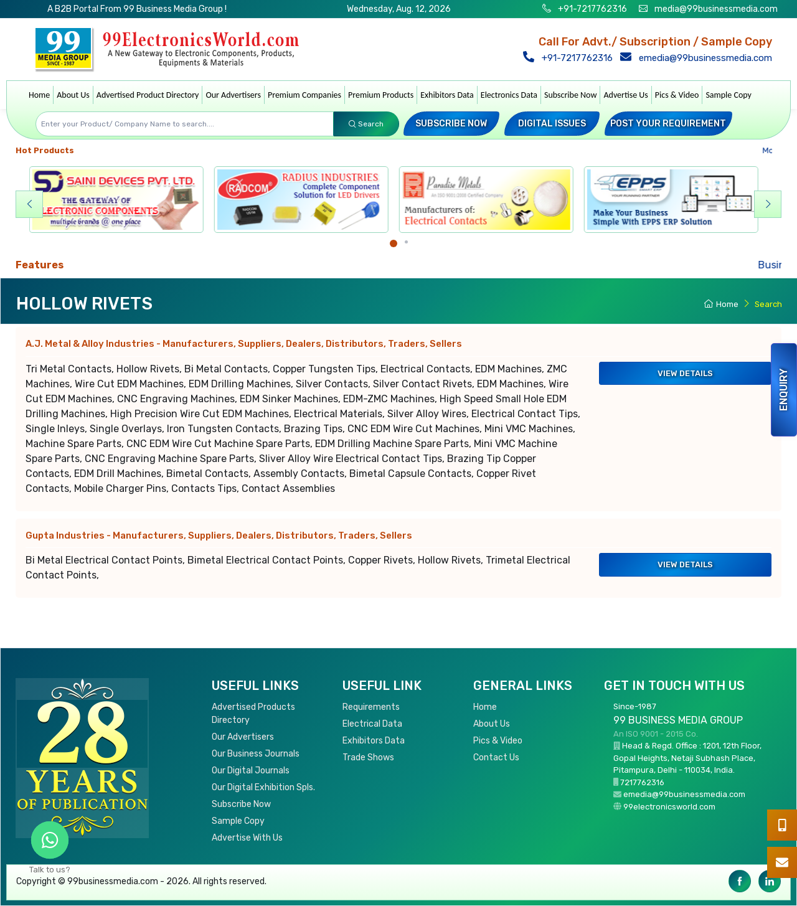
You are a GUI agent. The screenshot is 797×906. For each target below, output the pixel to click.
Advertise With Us (247, 838)
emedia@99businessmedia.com (699, 58)
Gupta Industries (219, 535)
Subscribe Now (570, 95)
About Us (73, 95)
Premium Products (380, 95)
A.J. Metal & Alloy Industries (244, 343)
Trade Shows (368, 757)
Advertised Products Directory (253, 713)
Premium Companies (304, 95)
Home (39, 95)
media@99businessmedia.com (716, 9)
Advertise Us (625, 95)
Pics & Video (677, 95)
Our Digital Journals (251, 770)
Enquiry (784, 390)
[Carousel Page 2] (406, 241)
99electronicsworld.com (669, 806)
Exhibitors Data (447, 95)
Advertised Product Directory (148, 95)
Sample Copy (728, 95)
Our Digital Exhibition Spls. (263, 787)
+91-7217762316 (591, 9)
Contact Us (496, 757)
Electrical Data (372, 724)
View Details (685, 373)
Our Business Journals (255, 753)
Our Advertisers (233, 95)
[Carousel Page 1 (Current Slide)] (393, 243)
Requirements (371, 707)
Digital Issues (552, 123)
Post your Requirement (668, 123)
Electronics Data (509, 95)
